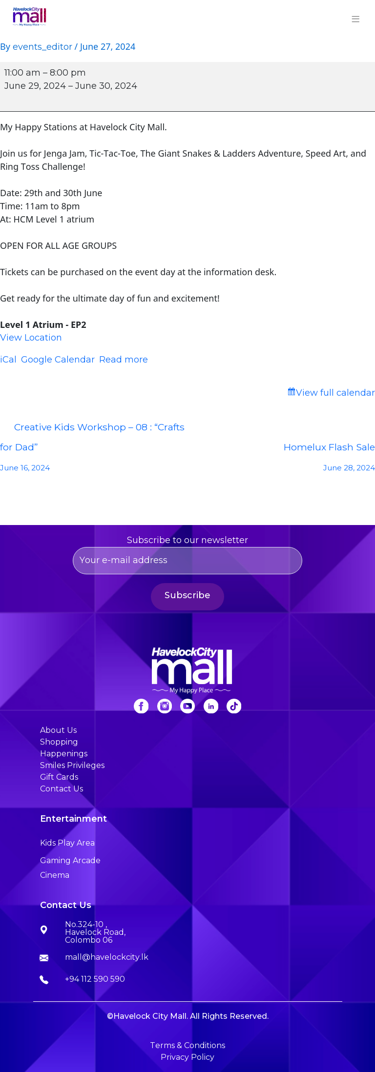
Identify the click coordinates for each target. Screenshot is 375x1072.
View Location (31, 337)
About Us (58, 730)
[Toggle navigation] (356, 17)
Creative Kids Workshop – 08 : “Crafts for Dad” (94, 449)
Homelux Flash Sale (281, 459)
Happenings (63, 753)
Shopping (59, 742)
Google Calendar (58, 359)
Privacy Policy (187, 1057)
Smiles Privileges (72, 765)
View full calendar (335, 392)
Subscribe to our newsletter (187, 554)
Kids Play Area (67, 843)
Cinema (54, 875)
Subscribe (187, 595)
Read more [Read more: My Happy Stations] (123, 359)
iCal (8, 359)
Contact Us (61, 788)
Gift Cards (59, 777)
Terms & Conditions (187, 1045)
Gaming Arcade (70, 860)
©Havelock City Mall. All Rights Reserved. (188, 1016)
